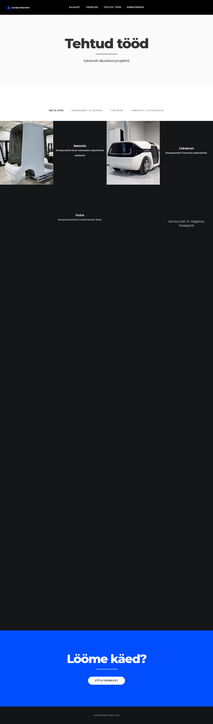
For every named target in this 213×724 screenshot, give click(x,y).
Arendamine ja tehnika (87, 110)
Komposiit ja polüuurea (147, 110)
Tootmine (116, 110)
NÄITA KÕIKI (56, 110)
